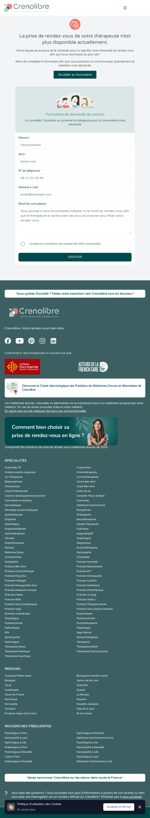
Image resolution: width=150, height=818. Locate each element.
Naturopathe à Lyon (16, 737)
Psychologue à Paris (16, 733)
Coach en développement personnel (25, 495)
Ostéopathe (11, 561)
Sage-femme (84, 632)
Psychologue (12, 618)
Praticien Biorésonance (89, 566)
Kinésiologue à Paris (16, 747)
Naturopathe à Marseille (90, 747)
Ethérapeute (84, 514)
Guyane (81, 690)
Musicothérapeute (87, 547)
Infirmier (9, 538)
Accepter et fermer (119, 807)
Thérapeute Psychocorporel (92, 651)
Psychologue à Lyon (88, 756)
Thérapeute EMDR (87, 646)
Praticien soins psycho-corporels (95, 609)
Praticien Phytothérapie (90, 590)
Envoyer (75, 257)
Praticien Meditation (88, 585)
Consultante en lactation (18, 500)
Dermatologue (13, 505)
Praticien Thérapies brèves (92, 604)
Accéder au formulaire (75, 75)
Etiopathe (10, 519)
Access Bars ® (13, 467)
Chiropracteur (12, 486)
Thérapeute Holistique (17, 651)
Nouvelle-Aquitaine (87, 704)
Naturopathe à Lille (87, 752)
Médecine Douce (14, 552)
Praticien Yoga (13, 609)
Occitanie (10, 708)
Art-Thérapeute (13, 477)
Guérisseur (83, 528)
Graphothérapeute (15, 528)
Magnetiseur (84, 543)
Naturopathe (84, 552)
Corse (8, 685)
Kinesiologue (84, 538)
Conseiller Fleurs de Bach (91, 495)
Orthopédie (83, 557)
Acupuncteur (84, 467)
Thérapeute (83, 642)
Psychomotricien (86, 618)
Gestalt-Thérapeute (88, 524)
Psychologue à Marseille (18, 752)
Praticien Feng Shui (15, 576)
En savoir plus (26, 809)
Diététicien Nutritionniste (91, 505)
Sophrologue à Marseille (90, 733)
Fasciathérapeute (86, 519)
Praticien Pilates (14, 594)
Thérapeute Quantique (17, 656)
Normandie (11, 704)
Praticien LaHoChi (87, 580)
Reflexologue (12, 627)
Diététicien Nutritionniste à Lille (94, 761)
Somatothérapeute (87, 637)
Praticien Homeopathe (89, 576)
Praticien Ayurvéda (87, 561)
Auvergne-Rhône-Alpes (18, 675)
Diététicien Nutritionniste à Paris (95, 737)
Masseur (10, 547)
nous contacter (132, 797)
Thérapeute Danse (15, 646)
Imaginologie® (85, 533)
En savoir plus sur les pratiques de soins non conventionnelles (45, 411)
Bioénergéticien (13, 481)
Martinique (11, 699)
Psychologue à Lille (87, 742)
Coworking (83, 500)
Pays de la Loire (85, 708)
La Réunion (83, 694)
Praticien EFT (84, 571)
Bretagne (10, 680)
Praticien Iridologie (15, 580)
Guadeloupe (11, 690)
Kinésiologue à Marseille (18, 761)
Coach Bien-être (86, 486)
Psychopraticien (14, 623)
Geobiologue (12, 524)
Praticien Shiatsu (86, 599)
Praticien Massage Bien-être (21, 585)
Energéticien (84, 510)
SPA (7, 632)
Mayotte (81, 699)
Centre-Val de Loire (87, 680)
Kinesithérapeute (14, 543)
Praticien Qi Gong (86, 594)
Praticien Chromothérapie (19, 571)
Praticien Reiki (13, 599)
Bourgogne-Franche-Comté (92, 675)
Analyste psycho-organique (20, 472)
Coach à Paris (12, 756)
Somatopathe (12, 637)
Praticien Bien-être (15, 566)
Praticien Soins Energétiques (21, 604)
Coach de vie (84, 491)
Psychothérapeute (87, 623)
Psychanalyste (84, 613)
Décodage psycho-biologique (21, 510)
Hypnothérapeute (15, 533)
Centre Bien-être (86, 481)
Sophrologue (12, 642)
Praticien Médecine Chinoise (21, 590)
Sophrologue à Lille (15, 742)
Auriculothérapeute (88, 477)
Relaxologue (84, 627)
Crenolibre (12, 328)
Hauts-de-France (14, 694)
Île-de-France (84, 713)
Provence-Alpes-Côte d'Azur (21, 713)
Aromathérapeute (87, 472)
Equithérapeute (14, 514)
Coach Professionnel (16, 491)
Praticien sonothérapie (17, 613)
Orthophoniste (13, 557)
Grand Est (82, 685)
